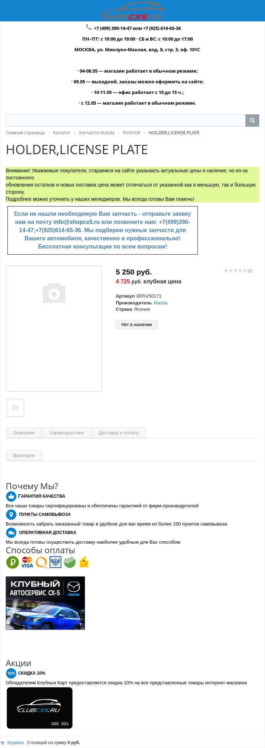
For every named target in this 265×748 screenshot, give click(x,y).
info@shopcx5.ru (76, 222)
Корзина (15, 742)
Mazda (161, 302)
